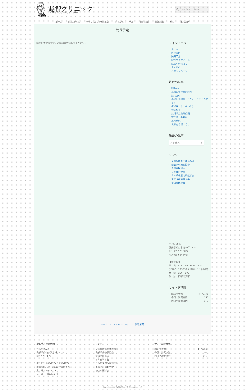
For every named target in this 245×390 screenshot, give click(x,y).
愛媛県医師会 (178, 168)
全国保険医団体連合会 (182, 161)
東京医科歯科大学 (180, 179)
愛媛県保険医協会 (180, 164)
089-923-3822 (43, 356)
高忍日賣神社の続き (181, 91)
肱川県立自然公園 (180, 113)
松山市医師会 (178, 182)
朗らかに (176, 88)
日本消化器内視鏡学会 (182, 175)
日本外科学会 (178, 171)
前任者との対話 (179, 117)
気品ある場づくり (180, 124)
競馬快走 (176, 109)
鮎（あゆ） (177, 95)
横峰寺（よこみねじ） (182, 106)
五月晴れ (176, 120)
